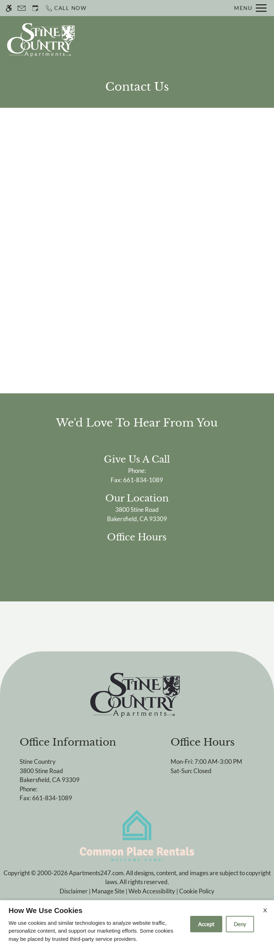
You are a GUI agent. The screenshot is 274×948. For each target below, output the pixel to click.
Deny (240, 924)
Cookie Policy (196, 891)
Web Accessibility (151, 891)
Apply (200, 40)
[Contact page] (21, 8)
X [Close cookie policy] (265, 910)
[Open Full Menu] (250, 8)
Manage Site (108, 891)
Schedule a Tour (154, 40)
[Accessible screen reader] (8, 8)
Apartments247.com (96, 873)
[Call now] (65, 8)
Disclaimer (74, 891)
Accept (206, 924)
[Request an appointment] (35, 8)
